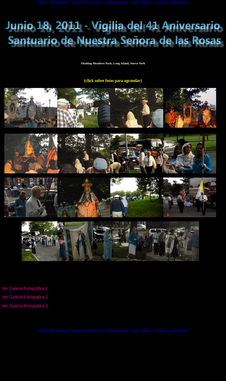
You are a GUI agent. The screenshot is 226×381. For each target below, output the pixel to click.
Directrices (94, 2)
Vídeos (146, 2)
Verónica (160, 2)
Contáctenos (179, 2)
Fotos (135, 2)
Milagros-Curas (117, 2)
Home (42, 2)
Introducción (59, 2)
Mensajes (78, 2)
